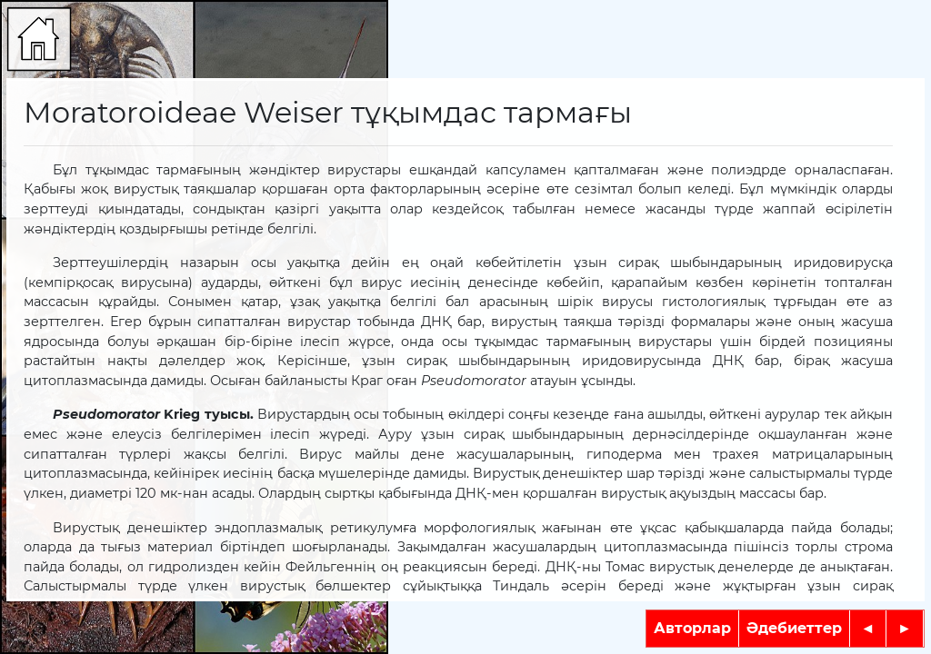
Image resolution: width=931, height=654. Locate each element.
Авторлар (692, 628)
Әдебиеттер (794, 628)
